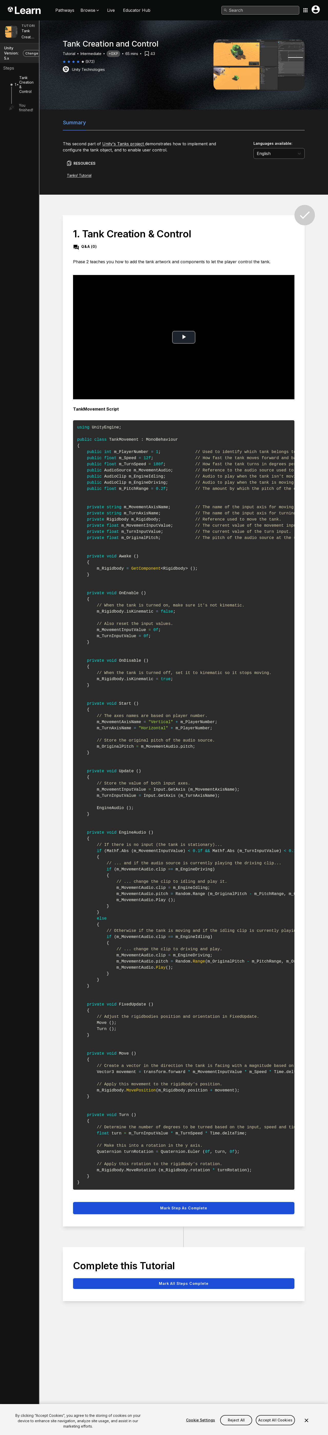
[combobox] (260, 10)
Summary (87, 122)
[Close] (306, 1427)
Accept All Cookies (275, 1427)
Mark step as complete (196, 1208)
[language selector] (292, 153)
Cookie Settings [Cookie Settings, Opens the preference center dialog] (200, 1427)
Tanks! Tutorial (92, 175)
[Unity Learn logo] (24, 10)
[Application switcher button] (305, 10)
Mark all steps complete (196, 1283)
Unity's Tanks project (136, 143)
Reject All (236, 1427)
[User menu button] (316, 9)
